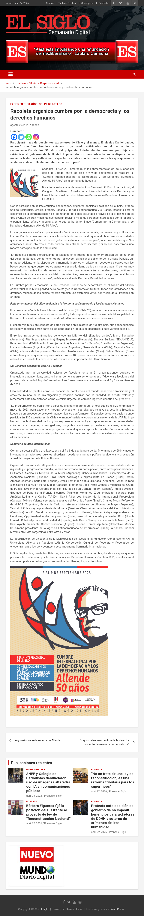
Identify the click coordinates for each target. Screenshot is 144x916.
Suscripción (87, 3)
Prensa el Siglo (53, 795)
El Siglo (44, 909)
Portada (96, 769)
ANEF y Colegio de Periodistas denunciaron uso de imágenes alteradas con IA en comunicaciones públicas (48, 782)
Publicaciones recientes (31, 763)
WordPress (117, 909)
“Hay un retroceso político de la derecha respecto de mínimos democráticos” (104, 742)
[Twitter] (21, 137)
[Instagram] (36, 137)
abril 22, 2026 (99, 791)
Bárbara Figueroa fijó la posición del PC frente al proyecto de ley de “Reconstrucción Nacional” (48, 812)
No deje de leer (35, 769)
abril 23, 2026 (34, 795)
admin (35, 124)
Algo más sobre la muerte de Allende (38, 740)
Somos (50, 3)
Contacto (104, 3)
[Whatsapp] (28, 137)
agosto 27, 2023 (19, 124)
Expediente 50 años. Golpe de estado (36, 104)
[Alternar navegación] (10, 74)
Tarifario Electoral (67, 3)
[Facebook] (14, 137)
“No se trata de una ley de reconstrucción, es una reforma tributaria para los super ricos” (112, 780)
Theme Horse (73, 909)
